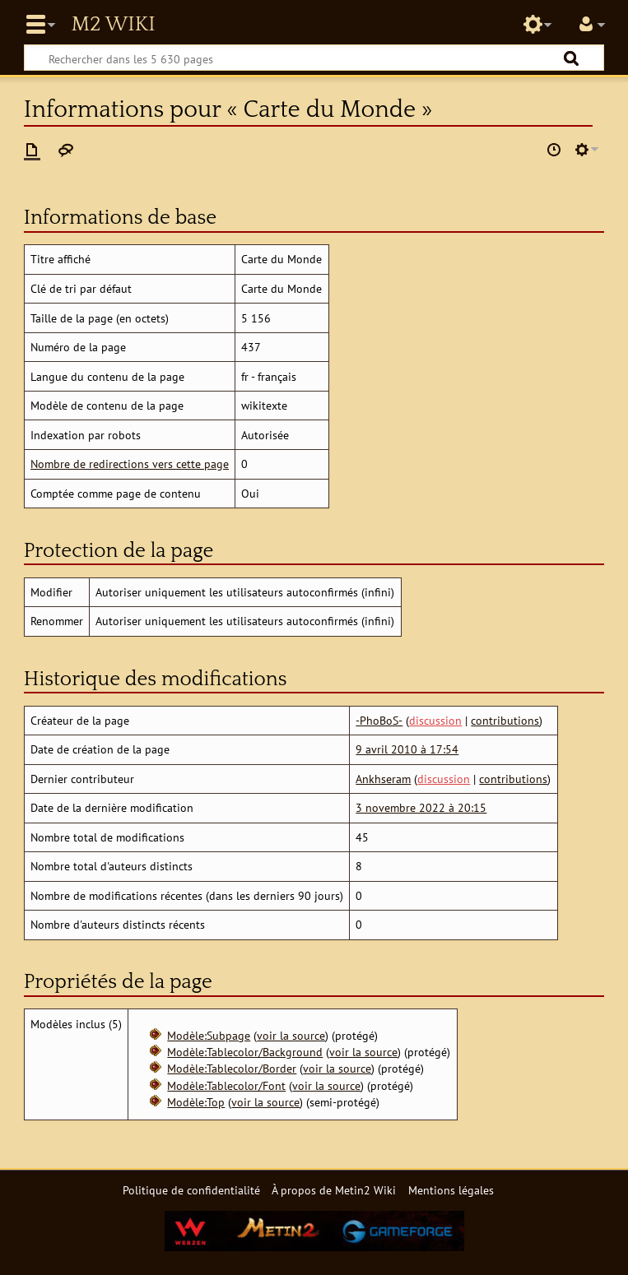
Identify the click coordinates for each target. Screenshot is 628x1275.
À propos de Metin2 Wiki (334, 1190)
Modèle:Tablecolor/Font (226, 1085)
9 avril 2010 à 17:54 (407, 749)
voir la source (291, 1035)
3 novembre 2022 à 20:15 (421, 807)
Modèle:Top (196, 1102)
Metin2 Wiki (113, 24)
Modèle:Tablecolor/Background (245, 1051)
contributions (505, 720)
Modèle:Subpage (208, 1035)
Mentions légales (451, 1190)
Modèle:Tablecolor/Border (231, 1068)
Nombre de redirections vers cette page (129, 463)
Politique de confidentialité (191, 1190)
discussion (435, 720)
